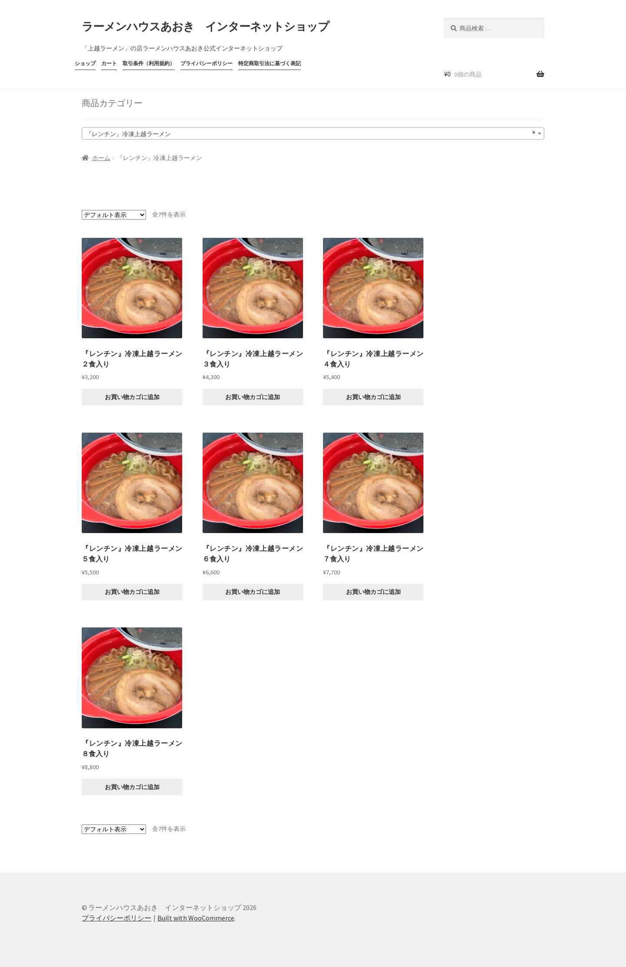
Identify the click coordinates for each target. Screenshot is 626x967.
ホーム (101, 158)
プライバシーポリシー (206, 63)
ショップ (85, 63)
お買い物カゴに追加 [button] (132, 397)
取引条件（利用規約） (149, 63)
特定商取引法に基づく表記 (269, 63)
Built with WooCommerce (195, 918)
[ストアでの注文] (114, 215)
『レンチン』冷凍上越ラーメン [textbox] (310, 133)
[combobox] (313, 133)
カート (109, 63)
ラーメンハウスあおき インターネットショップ (205, 26)
